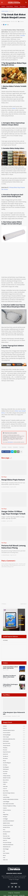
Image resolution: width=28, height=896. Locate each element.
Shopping (14, 748)
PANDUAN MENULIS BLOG (14, 730)
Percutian (14, 750)
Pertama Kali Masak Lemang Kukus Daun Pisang (13, 546)
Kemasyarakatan (14, 832)
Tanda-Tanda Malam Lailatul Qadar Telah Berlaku (10, 667)
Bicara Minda (14, 780)
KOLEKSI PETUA (14, 827)
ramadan (22, 35)
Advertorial (14, 754)
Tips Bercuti (14, 756)
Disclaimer (10, 442)
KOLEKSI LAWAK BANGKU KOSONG (14, 799)
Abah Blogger (14, 849)
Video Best (14, 786)
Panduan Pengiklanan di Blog (14, 806)
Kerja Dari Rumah (14, 752)
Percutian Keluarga (14, 842)
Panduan (9, 447)
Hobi (14, 857)
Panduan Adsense (14, 810)
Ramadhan (15, 447)
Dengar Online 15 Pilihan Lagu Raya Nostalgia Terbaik (13, 512)
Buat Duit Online (14, 743)
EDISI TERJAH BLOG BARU (14, 804)
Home (3, 6)
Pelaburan (14, 782)
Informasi (14, 795)
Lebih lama (23, 604)
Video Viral (14, 860)
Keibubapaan (14, 769)
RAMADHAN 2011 (14, 847)
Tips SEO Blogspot (14, 763)
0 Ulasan (21, 21)
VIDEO (14, 784)
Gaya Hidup (9, 6)
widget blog (14, 814)
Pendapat (14, 816)
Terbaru (4, 604)
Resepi (16, 6)
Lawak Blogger (14, 801)
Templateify (17, 892)
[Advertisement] (14, 259)
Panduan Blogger (14, 838)
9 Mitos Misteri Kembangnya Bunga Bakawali (10, 685)
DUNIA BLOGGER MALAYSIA (14, 739)
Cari (26, 2)
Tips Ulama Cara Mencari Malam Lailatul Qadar (9, 676)
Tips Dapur (23, 6)
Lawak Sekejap (14, 797)
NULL (14, 829)
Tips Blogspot (14, 767)
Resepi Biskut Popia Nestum (13, 480)
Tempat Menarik (14, 745)
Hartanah (14, 773)
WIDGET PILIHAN (14, 778)
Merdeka (14, 834)
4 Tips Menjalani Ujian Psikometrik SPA (14, 713)
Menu (2, 2)
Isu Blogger (14, 819)
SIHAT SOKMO (14, 853)
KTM (14, 851)
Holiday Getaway (14, 776)
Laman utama (4, 11)
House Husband (14, 732)
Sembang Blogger (14, 735)
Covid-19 (14, 788)
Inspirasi (14, 808)
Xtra (14, 812)
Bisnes (14, 855)
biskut (14, 108)
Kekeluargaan (14, 741)
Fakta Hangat (14, 737)
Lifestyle (14, 726)
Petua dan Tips (14, 836)
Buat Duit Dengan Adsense (14, 793)
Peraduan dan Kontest (14, 825)
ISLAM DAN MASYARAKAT (14, 821)
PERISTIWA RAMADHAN (14, 845)
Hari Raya (11, 11)
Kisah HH (14, 840)
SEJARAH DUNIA (14, 823)
